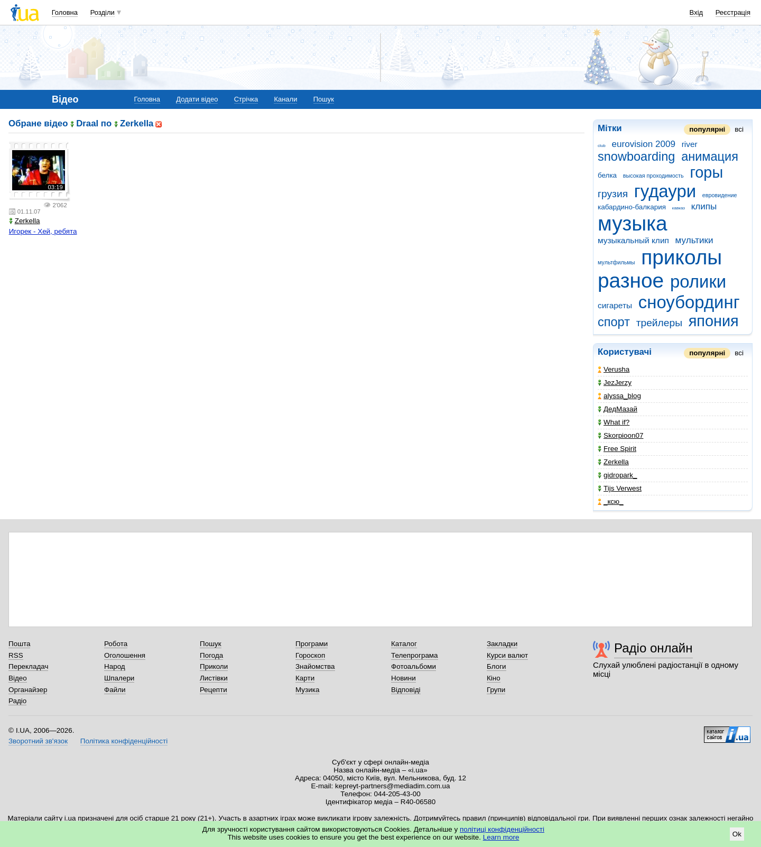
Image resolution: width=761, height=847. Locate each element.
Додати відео (197, 99)
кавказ (678, 208)
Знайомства (315, 666)
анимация (709, 156)
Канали (285, 99)
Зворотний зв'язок (38, 741)
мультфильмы (616, 262)
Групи (496, 690)
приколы (681, 257)
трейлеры (659, 322)
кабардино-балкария (632, 207)
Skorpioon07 (620, 435)
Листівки (214, 678)
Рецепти (213, 690)
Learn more (501, 837)
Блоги (496, 666)
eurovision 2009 (643, 144)
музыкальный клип (633, 240)
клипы (704, 206)
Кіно (493, 678)
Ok (736, 834)
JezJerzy (615, 382)
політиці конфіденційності (502, 829)
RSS (15, 655)
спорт (614, 322)
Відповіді (406, 690)
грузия (613, 193)
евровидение (719, 195)
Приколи (214, 666)
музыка (632, 223)
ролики (698, 281)
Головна (65, 12)
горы (706, 172)
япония (714, 320)
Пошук (323, 99)
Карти (304, 678)
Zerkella (613, 462)
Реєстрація (733, 12)
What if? (613, 422)
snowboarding (636, 156)
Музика (307, 690)
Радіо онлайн (653, 648)
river (690, 144)
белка (607, 175)
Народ (114, 666)
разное (631, 280)
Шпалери (119, 678)
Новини (403, 678)
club (602, 145)
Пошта (19, 644)
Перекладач (28, 666)
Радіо (17, 701)
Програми (311, 644)
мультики (694, 240)
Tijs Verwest (620, 488)
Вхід (696, 12)
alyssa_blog (619, 396)
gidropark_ (617, 475)
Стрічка (246, 99)
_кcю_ (611, 501)
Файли (115, 690)
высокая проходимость (653, 175)
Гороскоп (310, 655)
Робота (115, 644)
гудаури (665, 191)
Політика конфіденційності (124, 741)
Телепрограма (414, 655)
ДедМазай (617, 409)
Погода (211, 655)
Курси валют (507, 655)
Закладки (502, 644)
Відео (17, 678)
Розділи (102, 12)
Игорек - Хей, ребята (43, 231)
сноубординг (689, 302)
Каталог (404, 644)
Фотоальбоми (413, 666)
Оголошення (124, 655)
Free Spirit (617, 449)
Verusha (613, 369)
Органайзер (27, 690)
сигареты (615, 305)
